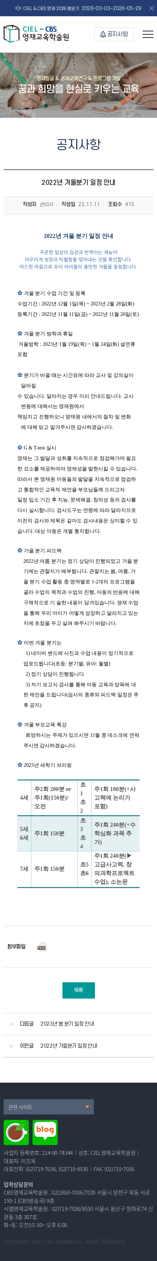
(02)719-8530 (73, 1169)
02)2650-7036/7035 (74, 1192)
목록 (78, 990)
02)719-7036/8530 (72, 1209)
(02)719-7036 (41, 1169)
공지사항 (114, 34)
